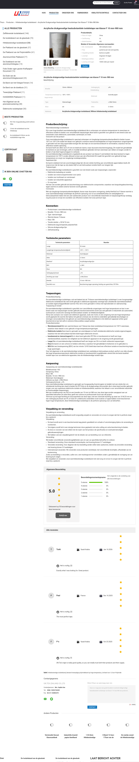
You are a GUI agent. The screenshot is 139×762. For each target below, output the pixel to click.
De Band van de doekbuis (13, 87)
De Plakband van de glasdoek (15, 47)
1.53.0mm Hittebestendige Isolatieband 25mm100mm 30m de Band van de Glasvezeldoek (89, 736)
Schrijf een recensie (63, 516)
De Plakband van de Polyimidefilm (17, 52)
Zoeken (116, 3)
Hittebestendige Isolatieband (26, 22)
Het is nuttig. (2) (66, 566)
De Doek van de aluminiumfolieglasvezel (13, 77)
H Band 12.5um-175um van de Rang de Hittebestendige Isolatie (108, 736)
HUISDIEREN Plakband (12, 97)
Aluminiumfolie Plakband (13, 57)
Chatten (85, 66)
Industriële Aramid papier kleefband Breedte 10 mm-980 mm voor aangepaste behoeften (70, 736)
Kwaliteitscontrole (100, 13)
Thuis (2, 22)
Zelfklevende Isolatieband (13, 33)
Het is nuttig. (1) (66, 658)
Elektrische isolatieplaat (12, 109)
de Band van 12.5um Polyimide (111, 672)
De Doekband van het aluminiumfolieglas (11, 63)
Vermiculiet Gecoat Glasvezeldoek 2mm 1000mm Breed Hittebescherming (52, 736)
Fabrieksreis (82, 13)
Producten (53, 13)
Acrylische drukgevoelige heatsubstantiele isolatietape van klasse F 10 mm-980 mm (60, 70)
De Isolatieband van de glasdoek (16, 38)
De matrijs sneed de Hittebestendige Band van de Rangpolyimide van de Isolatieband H (127, 736)
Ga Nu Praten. (128, 2)
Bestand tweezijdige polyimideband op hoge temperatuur (84, 672)
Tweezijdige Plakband (12, 92)
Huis (44, 13)
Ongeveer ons (68, 13)
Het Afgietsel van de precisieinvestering (11, 103)
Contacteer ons (119, 13)
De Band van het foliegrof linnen (16, 83)
